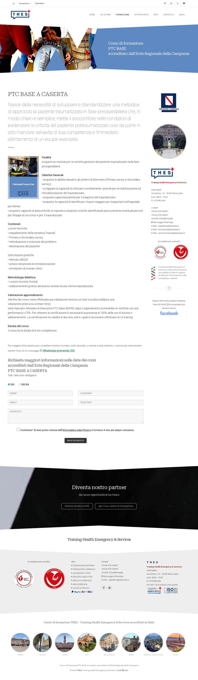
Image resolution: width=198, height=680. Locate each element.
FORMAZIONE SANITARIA (83, 565)
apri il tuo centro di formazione (116, 506)
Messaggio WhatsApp (162, 222)
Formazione (25, 3)
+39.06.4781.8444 (159, 215)
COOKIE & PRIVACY (80, 588)
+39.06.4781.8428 (159, 211)
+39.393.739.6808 (159, 218)
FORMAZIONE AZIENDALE (83, 569)
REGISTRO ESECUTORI (81, 577)
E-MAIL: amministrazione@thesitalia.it (168, 233)
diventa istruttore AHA (77, 506)
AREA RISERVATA (79, 584)
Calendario (39, 3)
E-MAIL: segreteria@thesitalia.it (165, 226)
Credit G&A (122, 670)
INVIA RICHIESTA (75, 440)
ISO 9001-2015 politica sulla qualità (162, 585)
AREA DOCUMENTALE (81, 580)
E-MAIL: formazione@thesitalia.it (165, 229)
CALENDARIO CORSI (81, 573)
